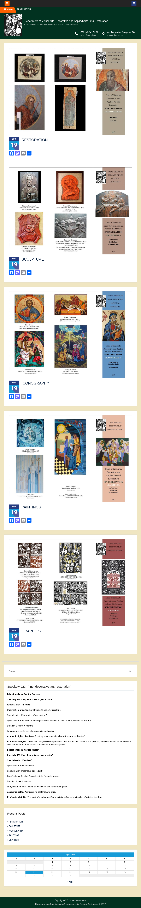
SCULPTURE (33, 259)
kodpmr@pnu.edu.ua (88, 35)
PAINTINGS (31, 507)
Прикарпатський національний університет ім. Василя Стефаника (66, 904)
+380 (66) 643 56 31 (89, 32)
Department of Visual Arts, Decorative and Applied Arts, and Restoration (66, 21)
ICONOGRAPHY (35, 383)
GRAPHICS (31, 631)
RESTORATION (24, 9)
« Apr (69, 882)
